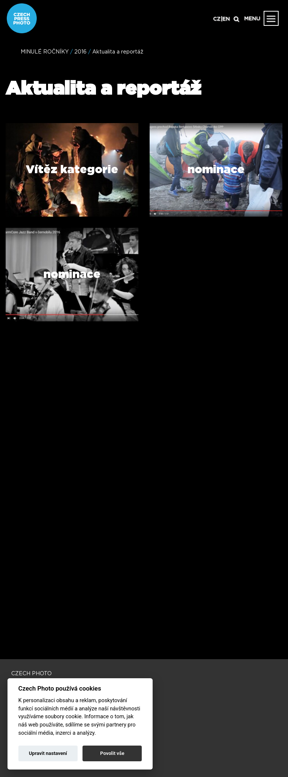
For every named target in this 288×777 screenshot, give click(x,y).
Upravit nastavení (48, 753)
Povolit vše (112, 753)
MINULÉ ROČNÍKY (45, 52)
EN (226, 19)
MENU (252, 18)
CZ (216, 19)
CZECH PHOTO (31, 673)
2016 (80, 52)
